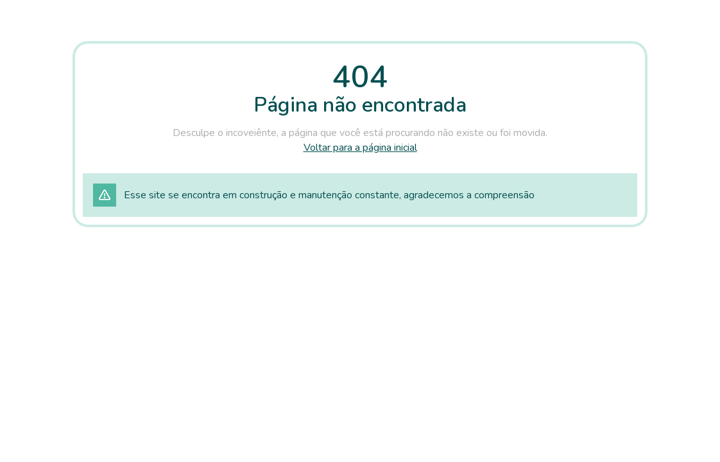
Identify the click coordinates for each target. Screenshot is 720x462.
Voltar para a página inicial (360, 147)
